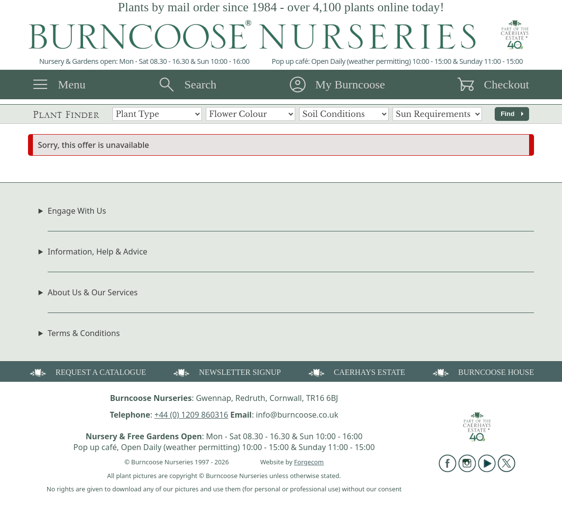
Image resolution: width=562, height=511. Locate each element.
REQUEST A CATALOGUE (87, 372)
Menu (71, 84)
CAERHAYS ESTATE (356, 372)
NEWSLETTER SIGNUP (226, 372)
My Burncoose (350, 84)
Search (200, 84)
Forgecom (309, 461)
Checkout (506, 84)
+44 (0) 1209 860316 (191, 414)
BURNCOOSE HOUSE (482, 372)
